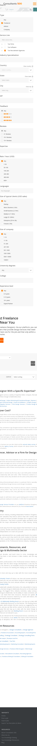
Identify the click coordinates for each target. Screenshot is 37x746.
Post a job (4, 718)
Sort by (8, 377)
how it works (29, 506)
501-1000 (5, 250)
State (2, 75)
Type (2, 15)
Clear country (27, 66)
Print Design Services (18, 404)
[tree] (16, 47)
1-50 (4, 164)
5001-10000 (6, 257)
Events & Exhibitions (20, 402)
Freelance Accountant (7, 632)
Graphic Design (31, 402)
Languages (4, 186)
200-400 (5, 174)
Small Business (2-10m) (9, 211)
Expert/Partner (7, 303)
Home (5, 9)
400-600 (5, 177)
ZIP (1, 96)
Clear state (28, 76)
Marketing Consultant (17, 644)
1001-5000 (5, 253)
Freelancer (5, 23)
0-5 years (5, 294)
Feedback (4, 106)
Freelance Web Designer (17, 649)
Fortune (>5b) (6, 224)
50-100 (4, 167)
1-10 (4, 237)
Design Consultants (16, 630)
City (1, 86)
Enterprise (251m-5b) (9, 220)
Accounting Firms (31, 632)
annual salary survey (29, 444)
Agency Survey (9, 446)
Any (3, 20)
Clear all (33, 363)
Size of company (6, 229)
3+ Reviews (6, 134)
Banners (33, 400)
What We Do (5, 735)
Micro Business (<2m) (9, 207)
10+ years (5, 300)
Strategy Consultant (11, 635)
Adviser (4, 26)
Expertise (4, 146)
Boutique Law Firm (12, 638)
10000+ (4, 260)
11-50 (4, 240)
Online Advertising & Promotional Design (18, 400)
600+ (4, 180)
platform (21, 504)
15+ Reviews (6, 140)
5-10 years (5, 297)
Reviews (3, 126)
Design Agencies (28, 630)
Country (3, 65)
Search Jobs (5, 721)
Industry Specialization (9, 55)
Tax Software (10, 47)
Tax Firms (9, 44)
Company (5, 29)
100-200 (5, 171)
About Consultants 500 (8, 733)
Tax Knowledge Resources (10, 740)
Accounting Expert (20, 632)
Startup (4, 204)
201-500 (5, 247)
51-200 (4, 244)
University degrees (7, 265)
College (3, 276)
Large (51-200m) (7, 217)
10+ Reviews (6, 137)
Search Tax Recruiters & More (11, 723)
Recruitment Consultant (12, 653)
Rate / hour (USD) (7, 156)
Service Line (5, 35)
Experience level (6, 286)
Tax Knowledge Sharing (9, 737)
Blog (2, 742)
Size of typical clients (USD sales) (13, 196)
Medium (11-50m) (8, 214)
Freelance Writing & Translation (11, 656)
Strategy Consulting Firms (27, 635)
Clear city (28, 86)
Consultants (12, 3)
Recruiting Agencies (25, 653)
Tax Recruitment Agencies (14, 50)
